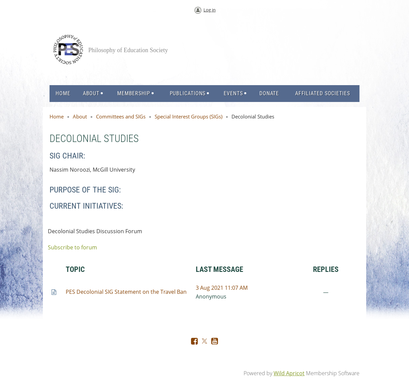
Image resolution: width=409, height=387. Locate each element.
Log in (209, 10)
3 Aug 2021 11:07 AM (222, 287)
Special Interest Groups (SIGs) (188, 116)
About (80, 116)
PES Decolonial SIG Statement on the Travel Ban (126, 291)
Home (57, 116)
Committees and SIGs (121, 116)
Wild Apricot (289, 373)
